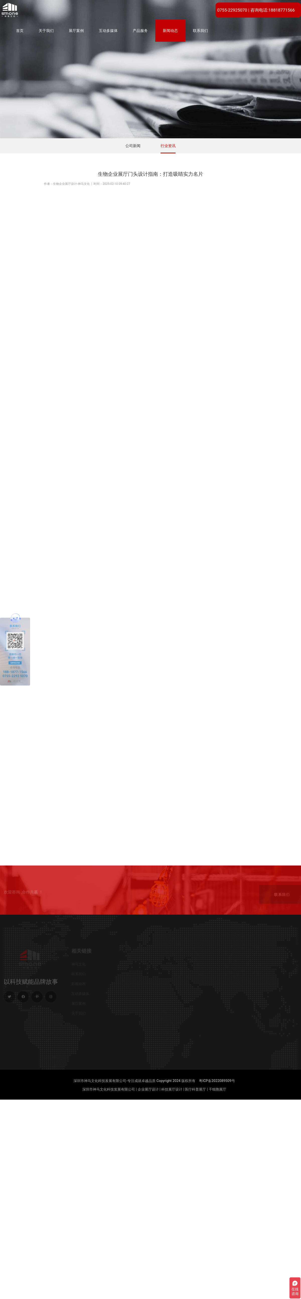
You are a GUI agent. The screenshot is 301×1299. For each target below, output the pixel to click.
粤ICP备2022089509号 (217, 1081)
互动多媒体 (108, 30)
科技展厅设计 (171, 1089)
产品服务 (140, 30)
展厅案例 (76, 30)
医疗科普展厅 (195, 1089)
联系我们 (200, 30)
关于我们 (46, 30)
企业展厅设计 (148, 1089)
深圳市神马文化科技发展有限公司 (108, 1089)
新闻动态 (170, 30)
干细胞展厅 (217, 1089)
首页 (20, 30)
